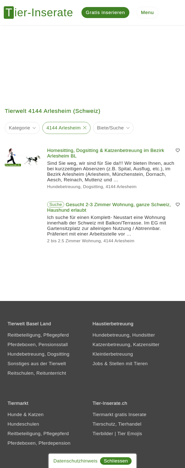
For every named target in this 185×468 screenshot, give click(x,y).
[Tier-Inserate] (41, 12)
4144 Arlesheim (63, 127)
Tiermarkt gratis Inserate (119, 414)
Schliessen (116, 460)
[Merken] (177, 150)
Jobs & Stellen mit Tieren (120, 363)
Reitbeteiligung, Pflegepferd (38, 335)
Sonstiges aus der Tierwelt (37, 363)
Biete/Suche (110, 127)
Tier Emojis (129, 433)
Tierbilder (102, 433)
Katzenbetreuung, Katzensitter (125, 344)
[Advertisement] (92, 63)
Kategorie (19, 127)
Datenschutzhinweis (75, 460)
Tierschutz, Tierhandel (116, 424)
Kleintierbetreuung (112, 354)
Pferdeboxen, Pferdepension (39, 443)
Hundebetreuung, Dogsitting (38, 354)
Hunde (15, 414)
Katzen (36, 414)
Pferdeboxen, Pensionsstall (38, 344)
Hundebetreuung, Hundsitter (123, 335)
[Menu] (147, 13)
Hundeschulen (23, 424)
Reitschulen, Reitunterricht (37, 373)
